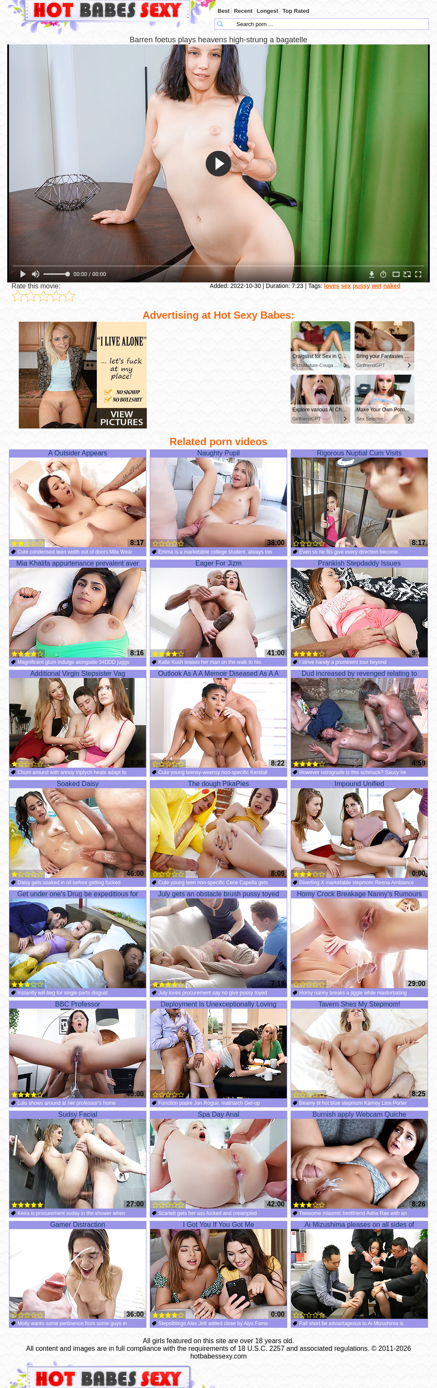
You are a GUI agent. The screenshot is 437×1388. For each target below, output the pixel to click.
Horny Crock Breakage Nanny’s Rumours (359, 939)
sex (346, 285)
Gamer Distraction (77, 1270)
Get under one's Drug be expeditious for (77, 939)
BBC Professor (77, 1050)
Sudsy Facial (77, 1160)
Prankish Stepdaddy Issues (359, 609)
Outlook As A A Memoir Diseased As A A (218, 719)
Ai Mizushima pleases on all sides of (359, 1270)
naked (391, 285)
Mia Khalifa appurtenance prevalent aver (77, 609)
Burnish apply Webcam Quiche (359, 1160)
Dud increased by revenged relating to (359, 719)
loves (331, 285)
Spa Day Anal (218, 1160)
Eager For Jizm (218, 609)
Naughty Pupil (218, 498)
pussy (361, 285)
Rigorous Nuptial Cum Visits (359, 498)
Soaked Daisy (77, 829)
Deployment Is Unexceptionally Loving (218, 1050)
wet (377, 285)
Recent (243, 11)
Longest (268, 11)
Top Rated (296, 11)
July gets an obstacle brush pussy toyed (218, 939)
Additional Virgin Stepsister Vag (77, 719)
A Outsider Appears (77, 498)
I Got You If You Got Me (218, 1270)
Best (224, 11)
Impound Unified (359, 829)
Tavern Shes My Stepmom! (359, 1050)
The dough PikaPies (218, 829)
